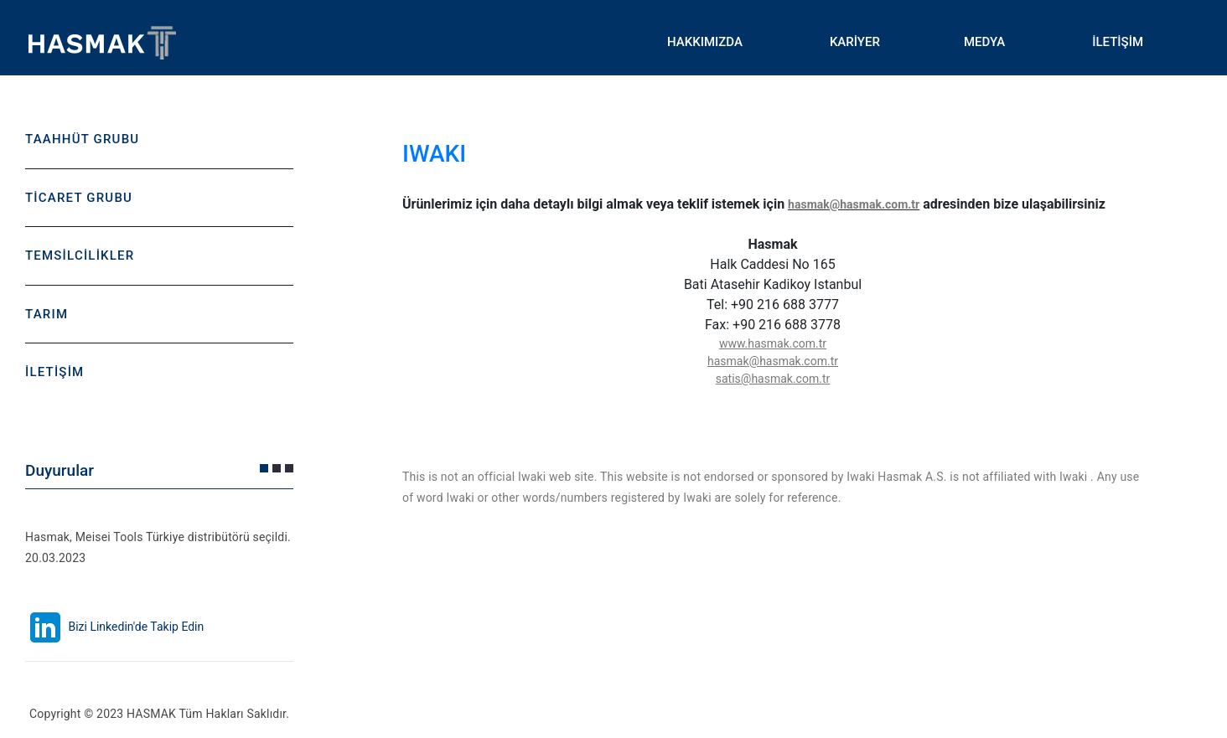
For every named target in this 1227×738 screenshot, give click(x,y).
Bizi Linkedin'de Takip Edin (114, 626)
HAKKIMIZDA (705, 41)
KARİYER (855, 41)
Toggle (352, 42)
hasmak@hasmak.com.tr (853, 204)
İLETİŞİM (1117, 41)
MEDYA (984, 41)
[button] (264, 468)
